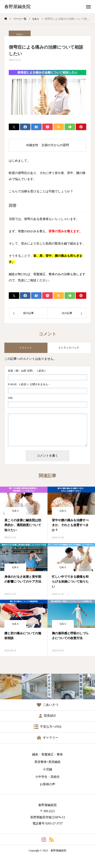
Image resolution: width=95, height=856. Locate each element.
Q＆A (15, 510)
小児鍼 (47, 769)
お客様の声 (47, 784)
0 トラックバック (69, 347)
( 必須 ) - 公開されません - (29, 384)
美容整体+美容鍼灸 (47, 762)
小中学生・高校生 (47, 776)
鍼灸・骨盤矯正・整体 (47, 754)
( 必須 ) (26, 370)
